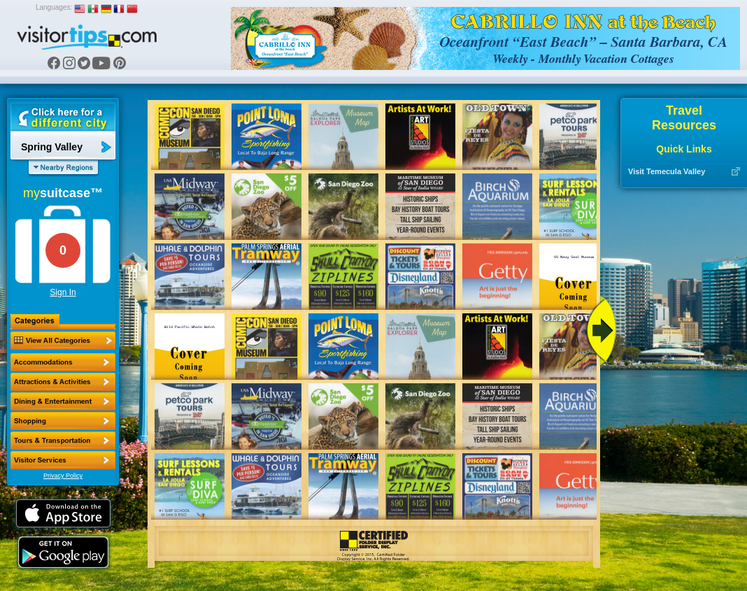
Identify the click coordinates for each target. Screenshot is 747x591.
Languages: (54, 7)
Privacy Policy (63, 475)
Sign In (63, 292)
